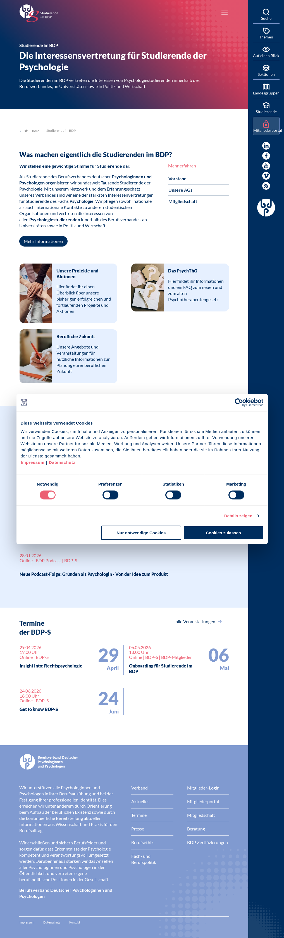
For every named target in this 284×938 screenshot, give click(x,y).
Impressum (33, 462)
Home (32, 130)
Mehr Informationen (43, 241)
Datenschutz (62, 462)
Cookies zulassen (223, 532)
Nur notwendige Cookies (141, 532)
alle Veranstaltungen (196, 621)
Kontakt (74, 922)
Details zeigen (238, 515)
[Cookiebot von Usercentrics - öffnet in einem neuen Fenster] (239, 402)
